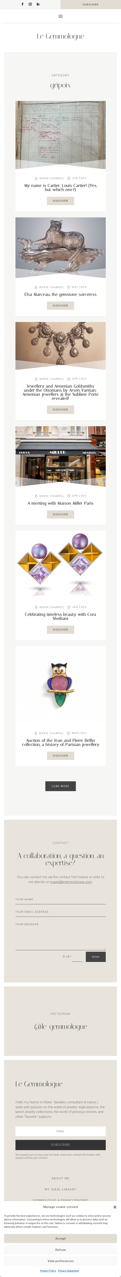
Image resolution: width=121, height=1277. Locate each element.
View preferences (61, 1261)
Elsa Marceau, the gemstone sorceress (60, 294)
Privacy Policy (48, 1270)
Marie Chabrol (51, 178)
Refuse (60, 1250)
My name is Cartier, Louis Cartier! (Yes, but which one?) (60, 187)
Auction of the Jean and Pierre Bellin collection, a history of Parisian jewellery (60, 742)
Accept (60, 1238)
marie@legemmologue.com (71, 882)
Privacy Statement (68, 1270)
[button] (115, 1207)
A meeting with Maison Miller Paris (60, 503)
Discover (60, 200)
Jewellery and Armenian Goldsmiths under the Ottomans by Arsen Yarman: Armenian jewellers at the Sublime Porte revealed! (60, 392)
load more (60, 786)
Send (96, 956)
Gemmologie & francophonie (60, 1200)
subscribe (91, 4)
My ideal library (60, 1189)
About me (61, 1178)
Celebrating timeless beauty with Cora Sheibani (60, 616)
